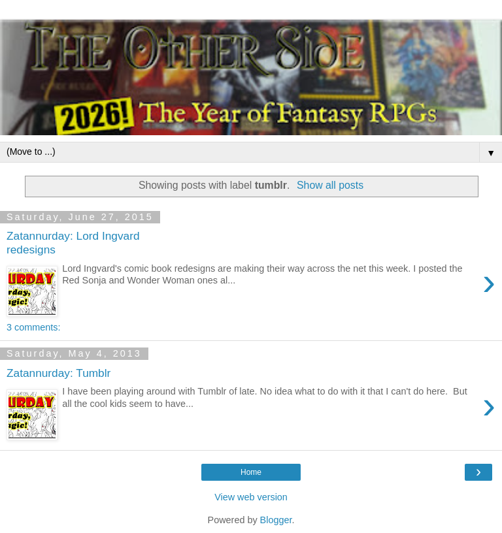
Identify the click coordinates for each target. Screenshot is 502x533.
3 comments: (33, 327)
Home (251, 472)
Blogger (276, 520)
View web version (251, 497)
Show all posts (330, 185)
